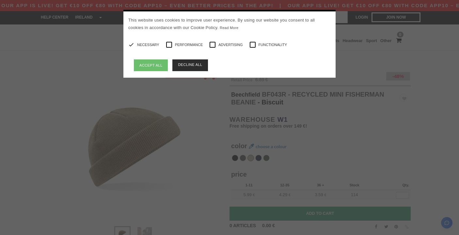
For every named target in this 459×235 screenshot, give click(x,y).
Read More (229, 28)
